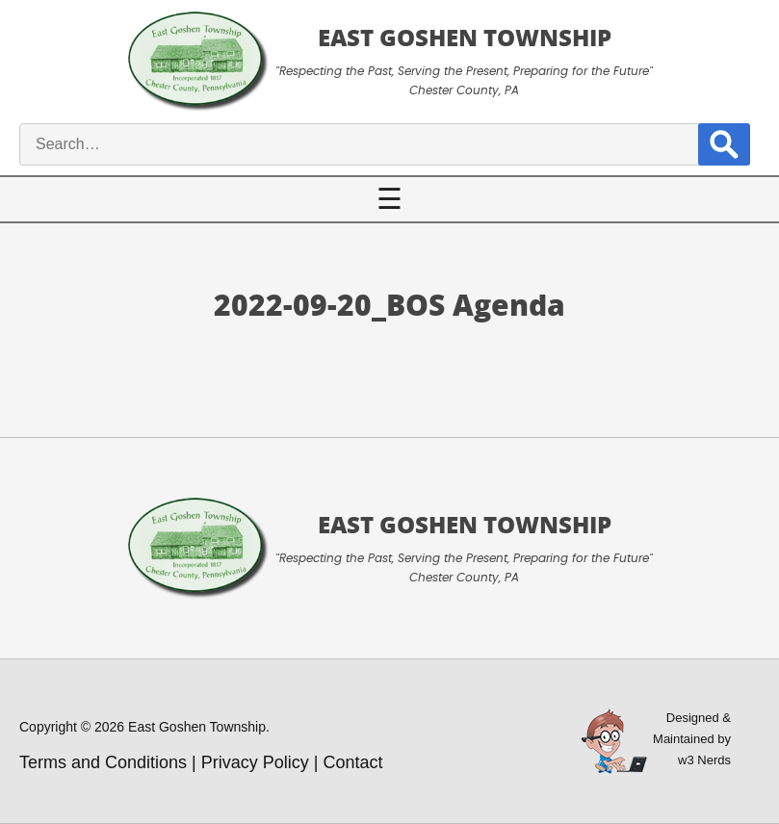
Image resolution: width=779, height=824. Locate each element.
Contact (353, 762)
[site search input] (371, 144)
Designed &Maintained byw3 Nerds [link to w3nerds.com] (692, 738)
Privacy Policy (255, 762)
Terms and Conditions (103, 762)
